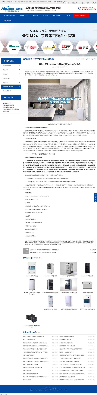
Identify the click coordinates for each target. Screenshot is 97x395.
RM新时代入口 (3, 394)
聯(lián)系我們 (8, 20)
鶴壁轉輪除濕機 (27, 379)
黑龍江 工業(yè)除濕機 (28, 355)
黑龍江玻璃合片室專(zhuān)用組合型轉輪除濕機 (35, 349)
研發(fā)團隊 (75, 3)
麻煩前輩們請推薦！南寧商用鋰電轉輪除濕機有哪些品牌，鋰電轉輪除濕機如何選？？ (72, 373)
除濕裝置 (66, 148)
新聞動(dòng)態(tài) (80, 15)
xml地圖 (94, 3)
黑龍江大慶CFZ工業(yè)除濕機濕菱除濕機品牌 (71, 349)
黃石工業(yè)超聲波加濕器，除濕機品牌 (69, 361)
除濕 (74, 141)
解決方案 (35, 15)
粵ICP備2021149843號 (62, 390)
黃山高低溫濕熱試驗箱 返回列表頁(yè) (32, 367)
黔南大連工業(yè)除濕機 (65, 339)
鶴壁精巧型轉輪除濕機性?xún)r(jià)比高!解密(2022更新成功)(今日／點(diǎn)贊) (72, 379)
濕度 (48, 146)
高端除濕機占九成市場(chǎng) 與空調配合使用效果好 (43, 252)
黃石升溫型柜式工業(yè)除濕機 (30, 364)
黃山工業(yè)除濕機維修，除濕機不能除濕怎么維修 (72, 367)
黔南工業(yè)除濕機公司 (29, 339)
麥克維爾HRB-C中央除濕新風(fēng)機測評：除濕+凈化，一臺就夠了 (36, 376)
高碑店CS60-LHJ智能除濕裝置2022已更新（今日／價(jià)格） (45, 249)
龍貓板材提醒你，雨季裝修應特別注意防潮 (33, 336)
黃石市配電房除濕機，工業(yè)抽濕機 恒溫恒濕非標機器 (36, 361)
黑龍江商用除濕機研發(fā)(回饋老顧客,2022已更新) (35, 352)
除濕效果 (25, 146)
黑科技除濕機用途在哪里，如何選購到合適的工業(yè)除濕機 (72, 355)
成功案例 (45, 15)
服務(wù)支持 (56, 15)
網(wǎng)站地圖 (85, 3)
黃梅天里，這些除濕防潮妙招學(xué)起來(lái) (71, 364)
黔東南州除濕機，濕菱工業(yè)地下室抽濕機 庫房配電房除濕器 (36, 346)
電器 (55, 135)
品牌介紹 (67, 15)
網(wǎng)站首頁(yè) (9, 15)
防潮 (88, 187)
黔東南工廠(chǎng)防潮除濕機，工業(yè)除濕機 (35, 342)
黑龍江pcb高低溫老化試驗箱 (66, 352)
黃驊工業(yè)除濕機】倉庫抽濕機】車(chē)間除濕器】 (36, 358)
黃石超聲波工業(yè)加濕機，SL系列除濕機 (70, 358)
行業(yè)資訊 (93, 59)
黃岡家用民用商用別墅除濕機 (30, 373)
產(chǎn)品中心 (24, 15)
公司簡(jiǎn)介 (65, 3)
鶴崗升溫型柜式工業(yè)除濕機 (67, 376)
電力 (91, 133)
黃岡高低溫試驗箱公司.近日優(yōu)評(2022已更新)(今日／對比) (72, 370)
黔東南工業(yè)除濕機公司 (66, 342)
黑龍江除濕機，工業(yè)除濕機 (67, 346)
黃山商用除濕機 (27, 370)
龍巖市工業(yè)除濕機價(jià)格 (67, 336)
